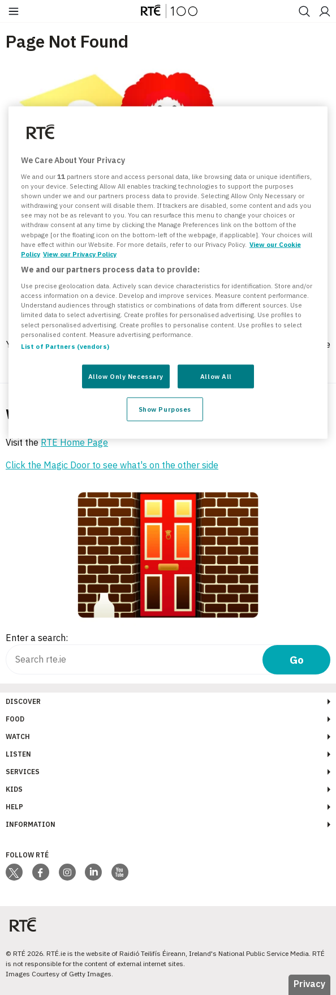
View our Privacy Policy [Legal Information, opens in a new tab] (80, 253)
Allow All (216, 375)
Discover (23, 701)
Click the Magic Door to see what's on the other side (112, 465)
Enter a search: (37, 637)
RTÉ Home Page (74, 442)
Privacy (309, 983)
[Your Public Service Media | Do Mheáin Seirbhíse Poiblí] (23, 925)
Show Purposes (165, 408)
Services (23, 771)
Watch (18, 736)
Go (297, 659)
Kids (14, 789)
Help (14, 806)
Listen (18, 754)
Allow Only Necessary (125, 375)
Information (30, 824)
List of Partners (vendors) (65, 345)
